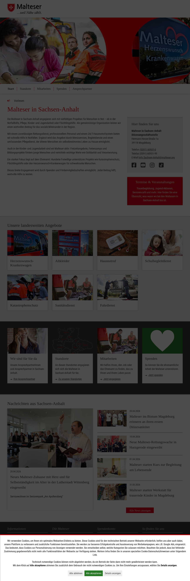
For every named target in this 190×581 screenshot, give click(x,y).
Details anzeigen (113, 573)
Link (95, 554)
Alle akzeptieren (94, 573)
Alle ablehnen (76, 573)
